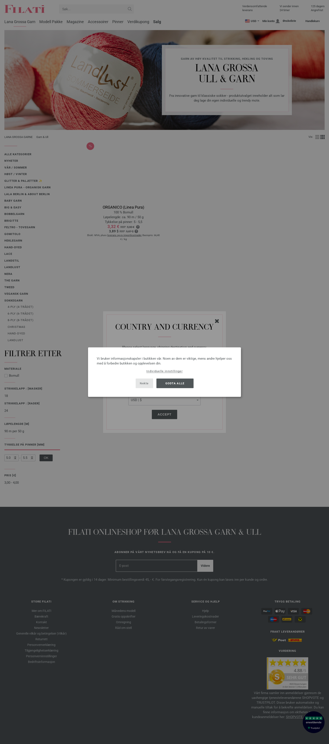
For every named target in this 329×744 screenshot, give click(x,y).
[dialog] (164, 372)
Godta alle (175, 383)
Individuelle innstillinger (164, 371)
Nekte (144, 383)
